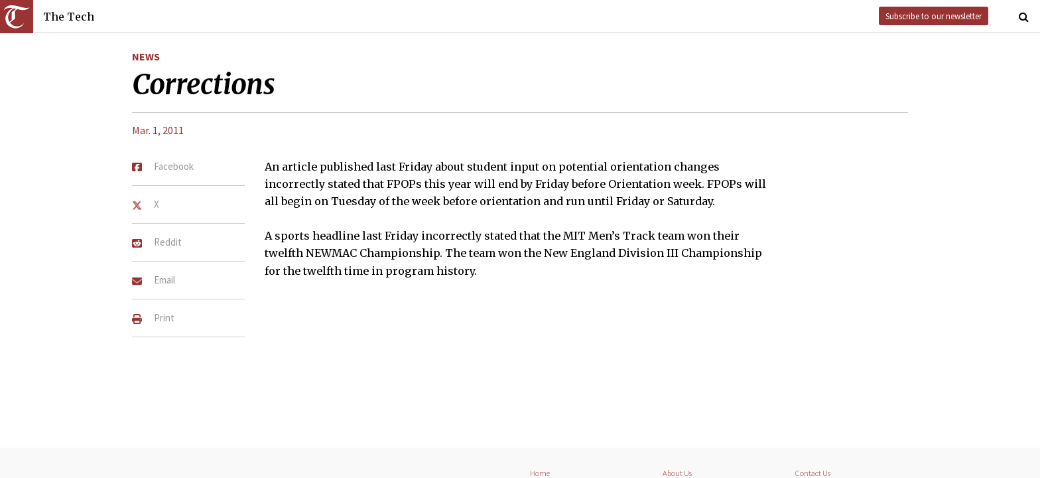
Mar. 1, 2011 (158, 130)
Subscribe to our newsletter (933, 16)
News (146, 56)
